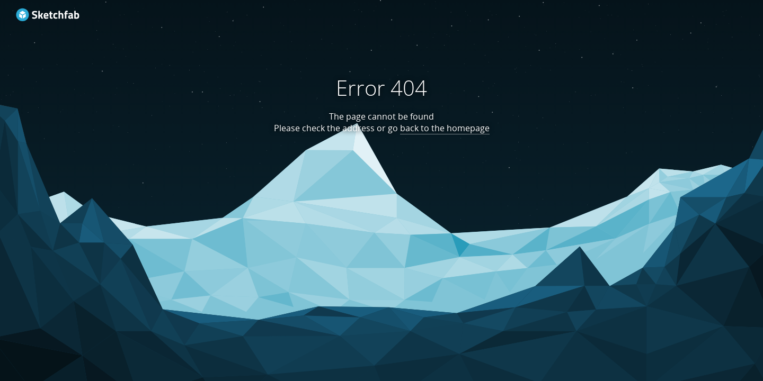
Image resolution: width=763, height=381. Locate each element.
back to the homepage (445, 128)
